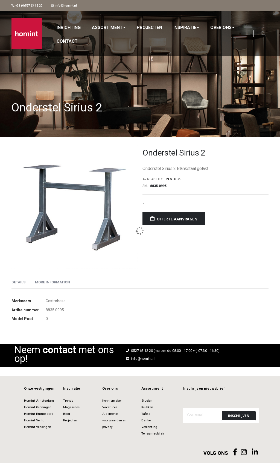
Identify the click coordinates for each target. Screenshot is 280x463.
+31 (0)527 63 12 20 (26, 5)
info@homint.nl (64, 5)
